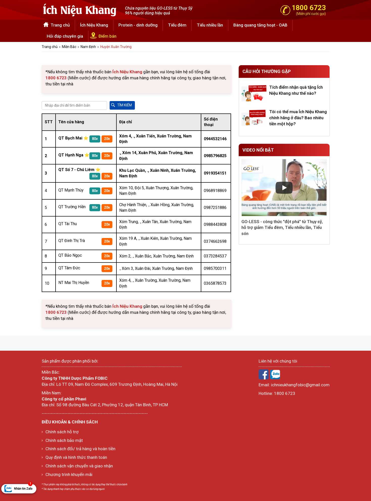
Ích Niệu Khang (94, 25)
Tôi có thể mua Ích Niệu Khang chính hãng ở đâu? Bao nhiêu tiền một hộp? (298, 117)
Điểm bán (107, 36)
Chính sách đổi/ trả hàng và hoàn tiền (80, 448)
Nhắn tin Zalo (23, 487)
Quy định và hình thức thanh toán (76, 457)
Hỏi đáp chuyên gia (65, 36)
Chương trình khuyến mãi (68, 474)
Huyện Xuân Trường (116, 47)
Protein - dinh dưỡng (138, 25)
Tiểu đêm (177, 25)
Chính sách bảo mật (64, 440)
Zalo (275, 374)
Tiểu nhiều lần (210, 25)
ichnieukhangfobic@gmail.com (300, 384)
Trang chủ (60, 25)
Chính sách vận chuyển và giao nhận (79, 465)
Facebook (264, 374)
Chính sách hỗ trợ (62, 431)
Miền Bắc (69, 47)
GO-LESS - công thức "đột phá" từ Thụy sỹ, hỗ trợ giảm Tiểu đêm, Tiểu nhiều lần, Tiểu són (282, 227)
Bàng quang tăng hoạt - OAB (260, 25)
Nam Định (88, 47)
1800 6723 (284, 393)
